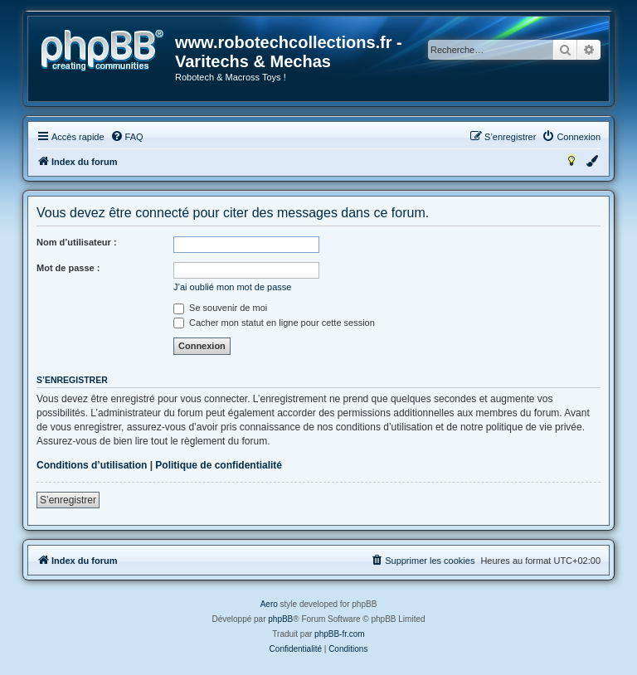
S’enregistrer (68, 500)
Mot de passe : (68, 268)
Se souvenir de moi (220, 308)
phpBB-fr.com (339, 634)
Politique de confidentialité (218, 465)
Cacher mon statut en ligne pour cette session (274, 323)
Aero (269, 604)
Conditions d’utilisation (91, 465)
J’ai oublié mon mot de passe (232, 287)
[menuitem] (126, 137)
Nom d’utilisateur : (76, 242)
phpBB (280, 619)
